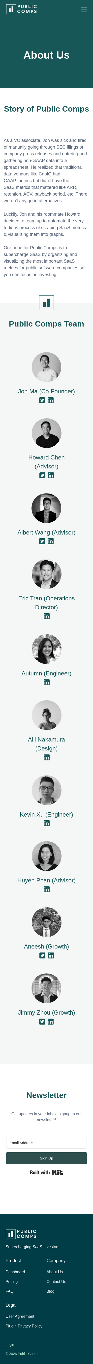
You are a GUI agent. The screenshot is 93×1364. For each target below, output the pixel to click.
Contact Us (56, 1282)
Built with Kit (46, 1172)
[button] (83, 9)
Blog (51, 1291)
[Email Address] (46, 1143)
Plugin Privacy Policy (24, 1326)
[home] (20, 9)
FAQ (10, 1291)
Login (10, 1345)
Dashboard (15, 1272)
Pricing (12, 1282)
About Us (55, 1272)
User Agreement (20, 1316)
